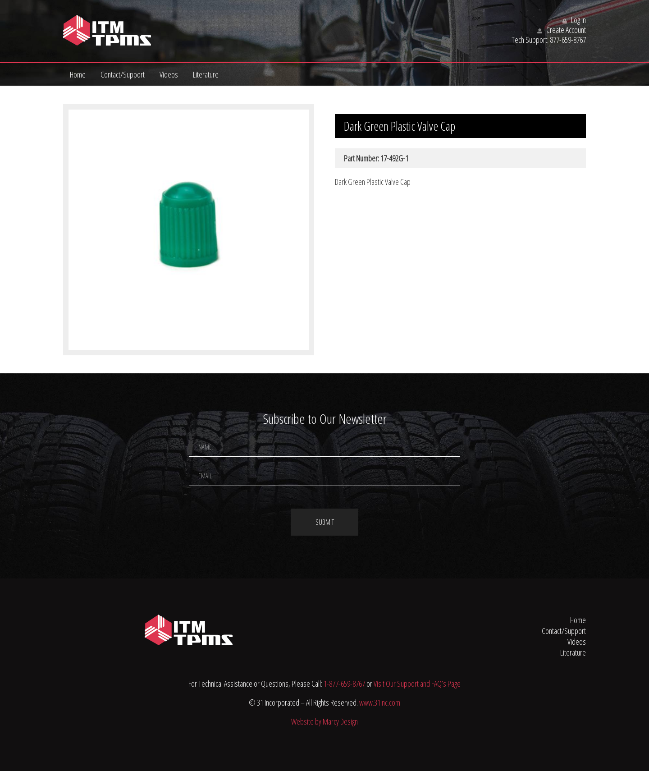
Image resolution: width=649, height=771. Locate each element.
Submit (324, 522)
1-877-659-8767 (344, 683)
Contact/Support (123, 74)
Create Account (561, 29)
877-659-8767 (568, 39)
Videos (169, 74)
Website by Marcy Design (324, 721)
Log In (574, 19)
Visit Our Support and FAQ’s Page (417, 683)
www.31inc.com (379, 702)
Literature (206, 74)
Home (78, 74)
